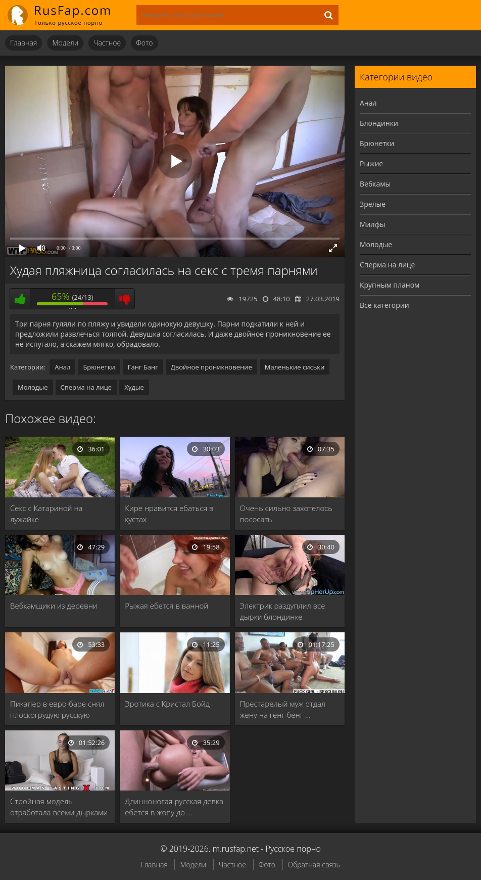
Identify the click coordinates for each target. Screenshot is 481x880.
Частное (107, 43)
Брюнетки (99, 367)
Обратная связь (314, 864)
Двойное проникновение (211, 367)
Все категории (384, 305)
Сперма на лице (86, 387)
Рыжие (371, 163)
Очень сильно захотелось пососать (286, 513)
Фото (144, 43)
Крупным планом (389, 285)
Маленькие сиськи (295, 367)
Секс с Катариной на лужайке (46, 513)
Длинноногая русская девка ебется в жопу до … (174, 806)
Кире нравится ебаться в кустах (169, 513)
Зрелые (373, 204)
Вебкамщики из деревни (54, 605)
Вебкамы (375, 184)
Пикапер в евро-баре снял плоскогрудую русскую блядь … (57, 709)
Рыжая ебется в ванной (166, 605)
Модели (65, 43)
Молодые (33, 387)
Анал (62, 367)
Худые (134, 387)
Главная (23, 43)
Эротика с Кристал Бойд (167, 704)
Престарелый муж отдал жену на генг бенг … (282, 709)
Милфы (372, 224)
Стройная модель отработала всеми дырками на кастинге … (59, 807)
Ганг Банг (143, 367)
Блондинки (379, 123)
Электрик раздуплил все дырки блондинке (282, 611)
